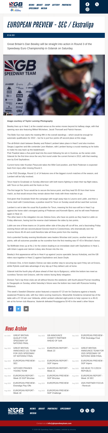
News (31, 5)
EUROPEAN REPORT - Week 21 (53, 369)
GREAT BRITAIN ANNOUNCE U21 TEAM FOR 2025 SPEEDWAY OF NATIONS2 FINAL (19, 352)
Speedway (34, 8)
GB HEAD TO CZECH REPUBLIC (86, 369)
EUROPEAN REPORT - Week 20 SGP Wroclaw (19, 377)
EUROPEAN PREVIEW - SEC (20, 362)
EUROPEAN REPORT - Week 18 (19, 391)
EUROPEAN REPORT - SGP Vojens (53, 362)
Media (44, 8)
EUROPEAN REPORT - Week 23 (53, 349)
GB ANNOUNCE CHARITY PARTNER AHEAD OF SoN (52, 338)
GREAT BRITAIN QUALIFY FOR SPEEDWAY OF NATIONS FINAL (16, 339)
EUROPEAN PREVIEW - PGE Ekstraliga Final (88, 336)
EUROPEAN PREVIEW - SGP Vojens (88, 362)
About (39, 5)
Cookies (57, 429)
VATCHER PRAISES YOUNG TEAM (18, 369)
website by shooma (69, 429)
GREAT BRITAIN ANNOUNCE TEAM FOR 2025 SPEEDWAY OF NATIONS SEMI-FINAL (88, 352)
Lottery (56, 5)
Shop (47, 5)
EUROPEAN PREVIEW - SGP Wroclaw (54, 377)
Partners (66, 5)
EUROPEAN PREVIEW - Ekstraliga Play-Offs (20, 384)
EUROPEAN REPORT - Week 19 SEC (87, 377)
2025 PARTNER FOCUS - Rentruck (87, 384)
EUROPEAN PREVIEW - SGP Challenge (54, 391)
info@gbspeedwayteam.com (59, 423)
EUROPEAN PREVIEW (53, 383)
